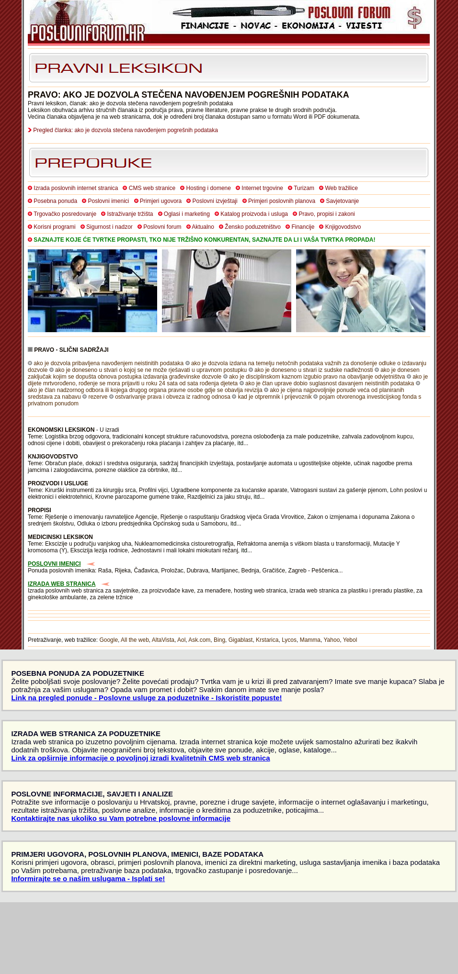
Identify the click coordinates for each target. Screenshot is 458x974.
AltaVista (163, 640)
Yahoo (332, 640)
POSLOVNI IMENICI (54, 563)
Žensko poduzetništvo (253, 227)
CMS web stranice (152, 188)
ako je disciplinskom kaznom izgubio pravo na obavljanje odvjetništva (317, 376)
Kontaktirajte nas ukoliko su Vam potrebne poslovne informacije (120, 818)
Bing (219, 640)
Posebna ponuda (55, 201)
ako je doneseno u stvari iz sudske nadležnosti (313, 370)
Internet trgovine (262, 188)
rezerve (97, 396)
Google (108, 640)
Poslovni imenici (108, 201)
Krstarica (267, 640)
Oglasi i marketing (187, 214)
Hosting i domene (208, 188)
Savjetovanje (342, 201)
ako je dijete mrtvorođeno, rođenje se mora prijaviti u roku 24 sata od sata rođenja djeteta (228, 380)
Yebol (350, 640)
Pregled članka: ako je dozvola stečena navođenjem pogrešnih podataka (125, 130)
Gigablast (241, 640)
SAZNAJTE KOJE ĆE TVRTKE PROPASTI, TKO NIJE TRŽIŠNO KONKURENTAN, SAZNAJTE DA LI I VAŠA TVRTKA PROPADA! (204, 239)
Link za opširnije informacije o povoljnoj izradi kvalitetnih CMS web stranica (140, 758)
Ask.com (199, 640)
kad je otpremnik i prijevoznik (275, 396)
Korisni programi (54, 227)
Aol (181, 640)
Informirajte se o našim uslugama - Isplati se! (88, 878)
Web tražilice (341, 188)
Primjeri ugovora (161, 201)
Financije (302, 227)
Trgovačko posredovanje (65, 214)
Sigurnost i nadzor (109, 227)
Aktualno (203, 227)
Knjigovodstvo (343, 227)
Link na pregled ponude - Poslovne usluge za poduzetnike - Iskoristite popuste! (146, 698)
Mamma (310, 640)
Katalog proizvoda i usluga (254, 214)
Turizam (304, 188)
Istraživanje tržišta (130, 214)
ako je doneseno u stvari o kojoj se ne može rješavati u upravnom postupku (151, 370)
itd (241, 443)
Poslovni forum (162, 227)
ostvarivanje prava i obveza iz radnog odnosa (172, 396)
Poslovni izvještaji (215, 201)
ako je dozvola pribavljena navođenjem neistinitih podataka (108, 363)
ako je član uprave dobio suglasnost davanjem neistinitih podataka (329, 383)
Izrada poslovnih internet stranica (76, 188)
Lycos (289, 640)
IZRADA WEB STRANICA (62, 584)
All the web (135, 640)
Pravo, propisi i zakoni (326, 214)
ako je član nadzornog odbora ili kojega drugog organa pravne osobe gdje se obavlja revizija (145, 390)
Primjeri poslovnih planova (281, 201)
